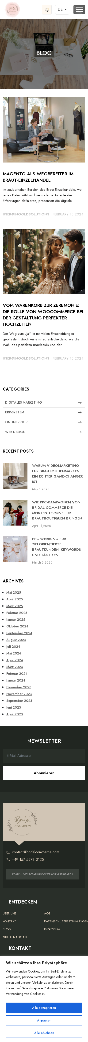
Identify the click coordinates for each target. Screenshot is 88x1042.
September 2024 (19, 633)
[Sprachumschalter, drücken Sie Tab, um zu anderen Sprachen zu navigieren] (62, 9)
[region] (44, 999)
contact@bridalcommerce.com (32, 852)
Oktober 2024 (17, 626)
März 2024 (14, 667)
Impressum (52, 929)
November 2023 (19, 694)
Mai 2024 (13, 653)
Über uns (9, 913)
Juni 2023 (13, 707)
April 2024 (14, 660)
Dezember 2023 (18, 687)
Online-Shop (43, 422)
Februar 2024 (16, 673)
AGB (47, 913)
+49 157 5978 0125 (25, 859)
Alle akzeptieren (44, 1007)
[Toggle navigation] (79, 9)
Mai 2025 (13, 592)
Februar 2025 (16, 612)
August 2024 (16, 639)
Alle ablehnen (44, 1033)
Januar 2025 (15, 619)
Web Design (43, 431)
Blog (7, 929)
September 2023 (19, 700)
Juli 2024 (13, 646)
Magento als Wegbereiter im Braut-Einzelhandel (38, 177)
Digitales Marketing (43, 402)
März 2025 (14, 606)
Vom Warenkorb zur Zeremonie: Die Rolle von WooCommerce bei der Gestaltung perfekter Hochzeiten (43, 314)
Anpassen (44, 1020)
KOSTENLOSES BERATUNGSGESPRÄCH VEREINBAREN (42, 874)
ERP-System (43, 412)
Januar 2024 (15, 680)
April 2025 (14, 599)
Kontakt (9, 921)
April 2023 (14, 714)
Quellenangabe (15, 937)
